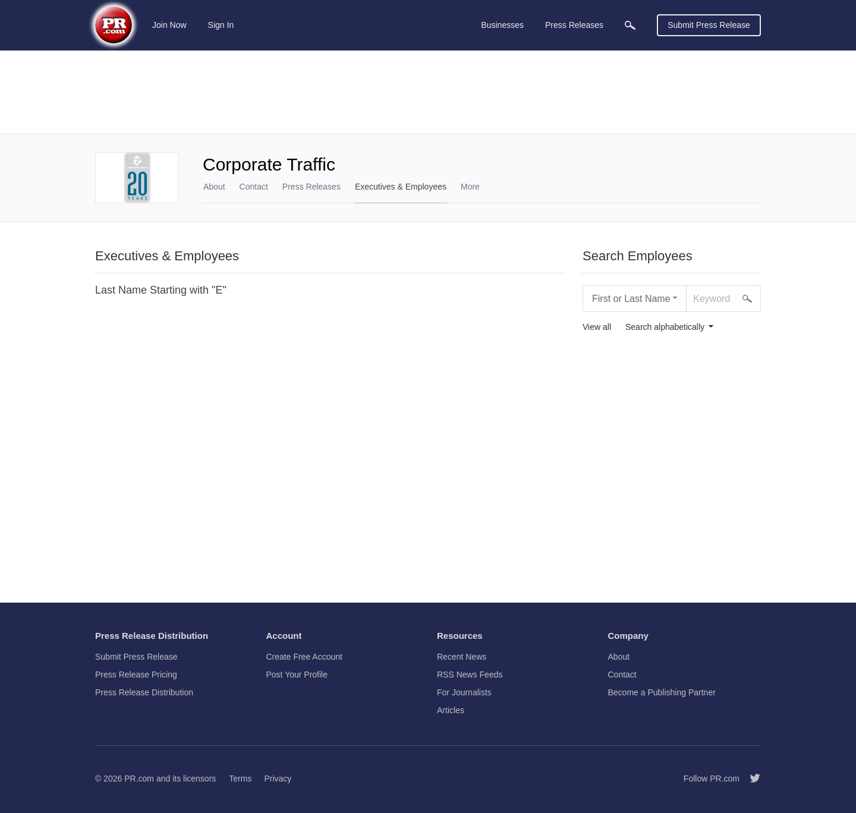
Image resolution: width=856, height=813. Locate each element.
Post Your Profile (297, 674)
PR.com (139, 778)
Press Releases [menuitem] (574, 25)
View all (597, 327)
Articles (450, 710)
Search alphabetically (664, 327)
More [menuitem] (470, 186)
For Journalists (464, 692)
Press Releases (311, 186)
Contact (254, 186)
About (214, 186)
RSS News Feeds (469, 674)
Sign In (221, 25)
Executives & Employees (400, 186)
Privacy (277, 778)
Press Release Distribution (144, 692)
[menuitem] (630, 25)
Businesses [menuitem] (502, 25)
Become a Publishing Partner (662, 692)
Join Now (169, 25)
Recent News (461, 656)
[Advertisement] (428, 92)
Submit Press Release (709, 25)
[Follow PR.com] (750, 778)
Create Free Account (304, 656)
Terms (240, 778)
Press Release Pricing (136, 674)
